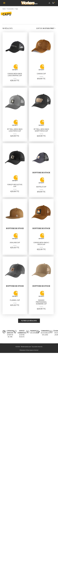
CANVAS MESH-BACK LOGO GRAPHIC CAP (15, 75)
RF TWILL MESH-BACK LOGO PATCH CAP (14, 130)
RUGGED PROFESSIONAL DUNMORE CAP (41, 302)
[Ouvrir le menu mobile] (4, 3)
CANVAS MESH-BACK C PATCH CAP (41, 243)
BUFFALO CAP (41, 187)
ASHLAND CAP (15, 243)
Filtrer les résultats (29, 321)
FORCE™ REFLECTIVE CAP (14, 186)
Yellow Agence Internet (32, 350)
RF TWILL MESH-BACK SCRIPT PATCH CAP (41, 130)
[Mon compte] (50, 3)
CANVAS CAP (41, 74)
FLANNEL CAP (15, 300)
